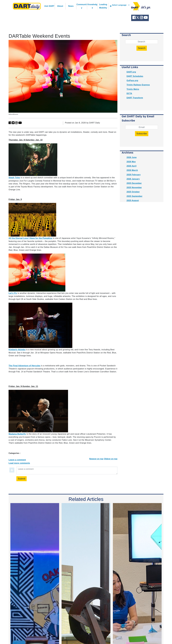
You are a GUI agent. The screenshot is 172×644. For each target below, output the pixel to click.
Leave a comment (17, 460)
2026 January (133, 179)
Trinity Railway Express (138, 85)
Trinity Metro (133, 89)
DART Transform (135, 98)
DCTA (129, 93)
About (60, 6)
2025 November (134, 187)
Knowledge (92, 6)
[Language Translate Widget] (121, 5)
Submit (21, 478)
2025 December (134, 183)
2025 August (133, 200)
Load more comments (19, 463)
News (71, 6)
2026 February (134, 175)
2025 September (134, 196)
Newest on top (96, 459)
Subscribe (141, 133)
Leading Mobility (103, 6)
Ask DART (49, 6)
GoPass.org (132, 80)
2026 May (131, 162)
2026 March (132, 170)
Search (141, 48)
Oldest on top (111, 459)
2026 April (131, 166)
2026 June (132, 157)
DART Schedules (135, 76)
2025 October (133, 192)
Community (82, 6)
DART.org (131, 72)
